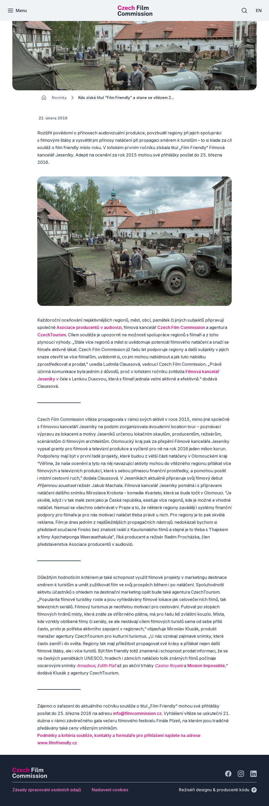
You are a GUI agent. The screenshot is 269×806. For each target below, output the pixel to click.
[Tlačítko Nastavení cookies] (110, 790)
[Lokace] (59, 97)
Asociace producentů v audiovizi (89, 327)
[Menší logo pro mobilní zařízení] (135, 14)
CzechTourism (51, 334)
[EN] (258, 10)
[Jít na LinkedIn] (253, 773)
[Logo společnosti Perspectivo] (29, 776)
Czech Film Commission (181, 327)
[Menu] (18, 10)
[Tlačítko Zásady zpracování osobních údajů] (46, 790)
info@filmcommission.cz (137, 713)
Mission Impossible (206, 665)
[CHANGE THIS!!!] (44, 97)
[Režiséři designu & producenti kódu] (218, 790)
